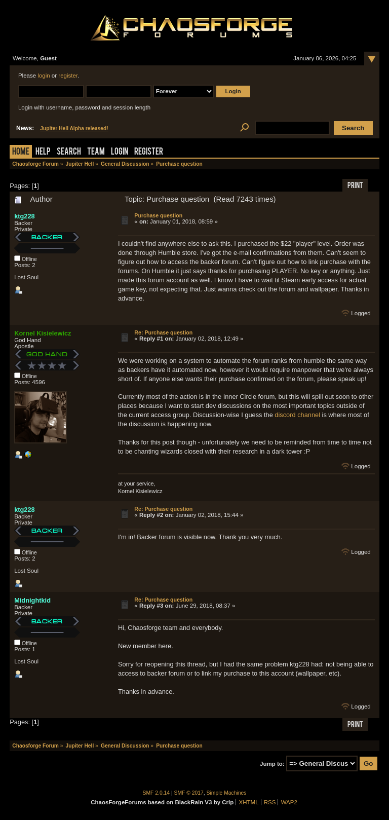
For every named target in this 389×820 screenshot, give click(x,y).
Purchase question (158, 215)
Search (69, 152)
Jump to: (272, 764)
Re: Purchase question (163, 332)
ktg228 (24, 216)
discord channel (297, 415)
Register (148, 152)
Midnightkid (32, 600)
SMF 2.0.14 (156, 793)
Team (96, 152)
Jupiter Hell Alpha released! (74, 128)
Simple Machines (227, 793)
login (43, 75)
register (67, 75)
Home (20, 152)
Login (119, 152)
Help (43, 152)
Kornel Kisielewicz (42, 333)
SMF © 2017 (189, 793)
